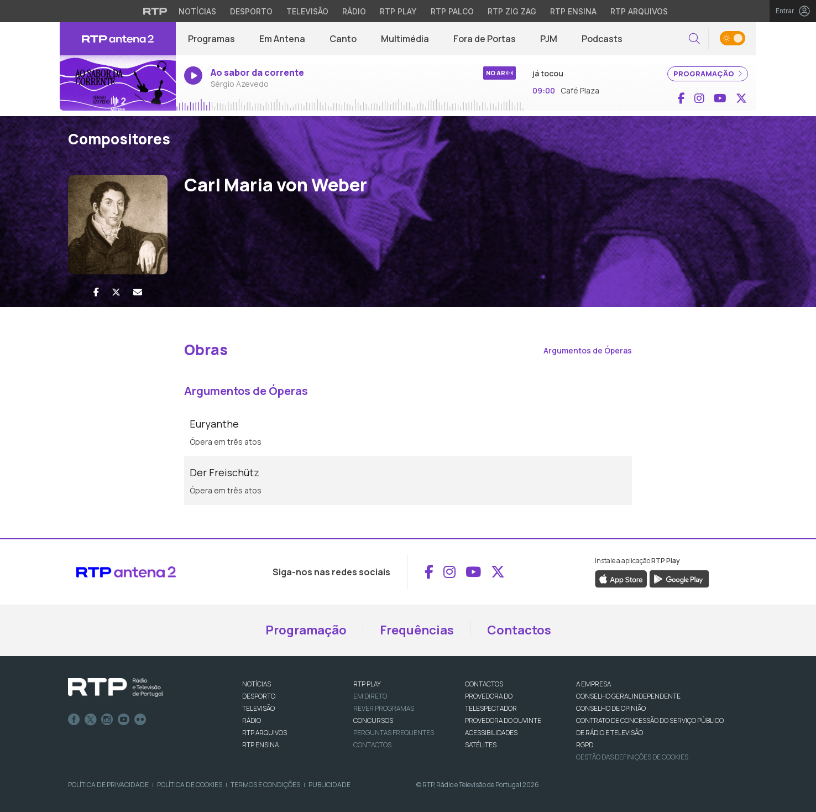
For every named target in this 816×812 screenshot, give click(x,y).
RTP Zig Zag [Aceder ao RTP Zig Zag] (512, 11)
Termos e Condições (265, 784)
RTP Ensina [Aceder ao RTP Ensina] (573, 11)
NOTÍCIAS (256, 684)
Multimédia (405, 39)
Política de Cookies (189, 784)
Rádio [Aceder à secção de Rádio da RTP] (354, 11)
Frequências (417, 630)
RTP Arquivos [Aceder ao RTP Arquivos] (639, 11)
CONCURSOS (373, 720)
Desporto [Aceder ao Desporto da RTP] (251, 11)
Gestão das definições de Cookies (632, 757)
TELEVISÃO (258, 708)
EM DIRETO (370, 696)
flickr (140, 720)
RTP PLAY (367, 684)
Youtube (124, 720)
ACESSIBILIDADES (491, 732)
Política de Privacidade (108, 784)
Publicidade (329, 784)
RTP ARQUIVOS (264, 732)
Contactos (519, 630)
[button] (694, 39)
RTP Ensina (260, 744)
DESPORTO (258, 696)
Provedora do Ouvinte (503, 720)
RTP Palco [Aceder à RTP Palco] (452, 11)
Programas (211, 39)
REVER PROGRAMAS (383, 708)
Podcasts (602, 39)
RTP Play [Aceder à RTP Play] (398, 11)
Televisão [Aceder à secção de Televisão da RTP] (307, 11)
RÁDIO (251, 720)
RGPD (584, 744)
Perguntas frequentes (393, 732)
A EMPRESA (593, 684)
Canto (343, 39)
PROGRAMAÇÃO (707, 74)
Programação (306, 630)
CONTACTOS (484, 684)
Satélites (480, 744)
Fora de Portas (484, 39)
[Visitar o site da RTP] (155, 11)
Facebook (74, 720)
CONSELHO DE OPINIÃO (611, 708)
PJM (548, 39)
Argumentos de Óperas (587, 350)
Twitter (91, 720)
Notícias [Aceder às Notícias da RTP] (197, 11)
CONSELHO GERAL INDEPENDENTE (628, 696)
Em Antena (282, 39)
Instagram (107, 720)
